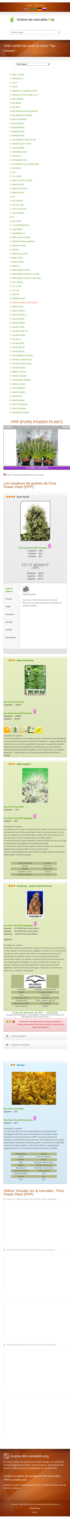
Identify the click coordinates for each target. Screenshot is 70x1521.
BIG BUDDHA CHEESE (22, 115)
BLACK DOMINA (19, 119)
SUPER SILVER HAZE (22, 364)
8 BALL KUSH (18, 74)
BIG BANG (16, 103)
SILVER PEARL (19, 335)
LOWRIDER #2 (18, 233)
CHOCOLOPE (18, 148)
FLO (14, 172)
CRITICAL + (17, 156)
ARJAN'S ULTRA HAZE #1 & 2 (25, 95)
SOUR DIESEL (18, 351)
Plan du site (39, 5)
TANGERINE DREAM (21, 380)
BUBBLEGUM (18, 135)
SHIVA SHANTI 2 (19, 315)
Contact (34, 1512)
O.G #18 (15, 290)
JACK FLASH (18, 205)
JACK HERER (18, 213)
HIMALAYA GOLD (19, 188)
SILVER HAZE (18, 327)
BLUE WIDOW (18, 127)
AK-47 (14, 83)
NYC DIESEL (17, 282)
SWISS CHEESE (19, 376)
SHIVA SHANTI (18, 311)
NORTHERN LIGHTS (21, 270)
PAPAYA (15, 294)
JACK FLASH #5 (19, 209)
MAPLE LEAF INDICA (21, 237)
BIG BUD (16, 107)
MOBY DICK (17, 258)
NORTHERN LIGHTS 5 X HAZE (26, 274)
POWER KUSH (18, 298)
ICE (13, 197)
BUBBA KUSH (18, 131)
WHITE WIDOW (19, 408)
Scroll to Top (35, 1508)
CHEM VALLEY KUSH (21, 144)
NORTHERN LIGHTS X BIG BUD (26, 278)
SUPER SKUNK (19, 368)
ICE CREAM (17, 201)
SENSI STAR (17, 307)
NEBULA (16, 266)
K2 (13, 217)
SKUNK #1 (16, 339)
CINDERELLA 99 (19, 152)
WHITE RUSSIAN (19, 404)
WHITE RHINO (18, 400)
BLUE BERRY (18, 123)
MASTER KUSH (19, 245)
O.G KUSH (16, 286)
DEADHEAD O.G (19, 160)
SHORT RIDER (18, 323)
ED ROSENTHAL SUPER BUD (25, 164)
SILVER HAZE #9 (19, 331)
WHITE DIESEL (19, 392)
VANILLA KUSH (19, 384)
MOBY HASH (18, 262)
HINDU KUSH (18, 192)
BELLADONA (18, 99)
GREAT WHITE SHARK (22, 180)
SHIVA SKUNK (18, 319)
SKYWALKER (18, 343)
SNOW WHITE (18, 347)
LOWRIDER (17, 229)
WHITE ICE (17, 396)
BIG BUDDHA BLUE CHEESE (25, 111)
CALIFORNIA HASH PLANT (24, 140)
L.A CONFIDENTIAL (21, 225)
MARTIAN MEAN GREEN (23, 241)
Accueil (28, 5)
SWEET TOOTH (19, 372)
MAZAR (15, 249)
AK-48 (14, 87)
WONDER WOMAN (20, 412)
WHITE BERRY (18, 388)
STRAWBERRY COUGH (22, 355)
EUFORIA (16, 168)
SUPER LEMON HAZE (22, 360)
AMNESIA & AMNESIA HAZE (24, 91)
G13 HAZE (16, 176)
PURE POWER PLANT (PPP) (25, 303)
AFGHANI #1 (17, 78)
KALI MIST (16, 221)
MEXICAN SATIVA (20, 254)
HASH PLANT (18, 184)
